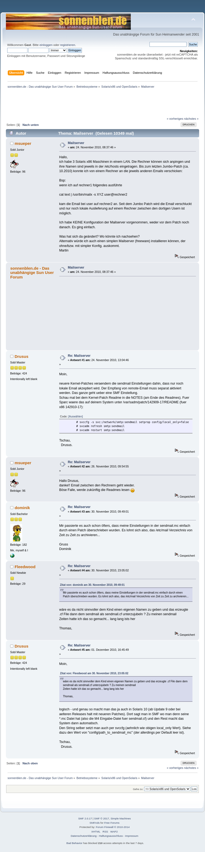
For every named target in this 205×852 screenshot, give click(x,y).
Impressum (131, 835)
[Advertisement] (102, 10)
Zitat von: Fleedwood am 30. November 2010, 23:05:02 (94, 673)
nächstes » (191, 118)
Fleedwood (25, 566)
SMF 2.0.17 (85, 818)
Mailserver (76, 143)
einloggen (46, 45)
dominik (22, 507)
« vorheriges (175, 118)
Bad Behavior (74, 843)
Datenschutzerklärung (84, 835)
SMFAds (95, 822)
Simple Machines (121, 818)
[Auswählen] (75, 416)
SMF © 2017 (101, 818)
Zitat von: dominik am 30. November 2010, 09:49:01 (92, 584)
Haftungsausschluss (111, 835)
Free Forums (111, 822)
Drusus (22, 356)
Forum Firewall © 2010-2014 (112, 827)
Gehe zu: (138, 789)
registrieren (67, 45)
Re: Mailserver (79, 356)
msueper (23, 143)
